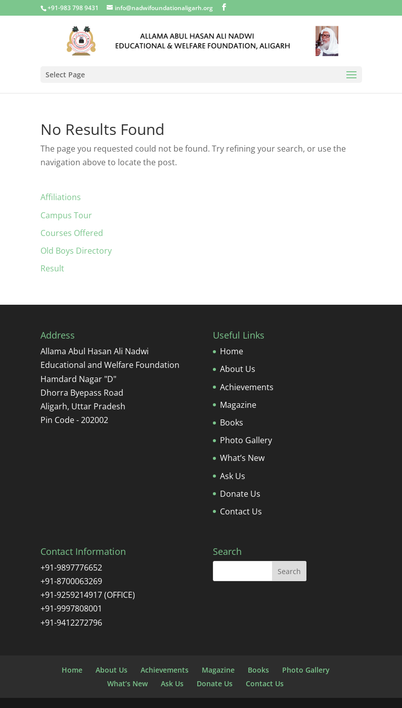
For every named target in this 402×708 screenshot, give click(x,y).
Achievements (247, 387)
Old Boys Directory (76, 250)
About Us (237, 368)
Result (52, 268)
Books (231, 422)
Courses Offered (71, 233)
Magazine (238, 404)
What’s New (242, 457)
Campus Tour (66, 215)
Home (231, 351)
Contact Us (241, 511)
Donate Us (240, 493)
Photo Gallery (246, 440)
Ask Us (232, 476)
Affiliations (60, 197)
